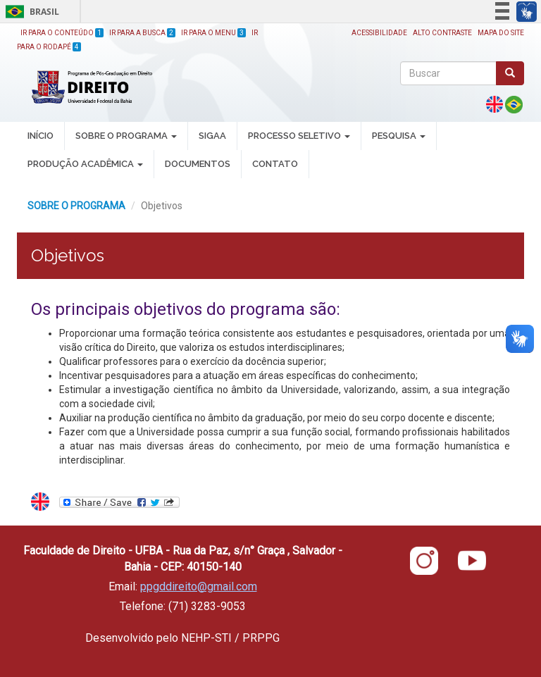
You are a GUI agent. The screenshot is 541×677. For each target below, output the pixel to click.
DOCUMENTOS (197, 164)
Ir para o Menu (213, 33)
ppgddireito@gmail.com (198, 586)
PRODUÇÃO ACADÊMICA (85, 164)
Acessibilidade (379, 33)
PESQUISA (398, 135)
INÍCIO (40, 135)
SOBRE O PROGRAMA (126, 135)
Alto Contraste (442, 33)
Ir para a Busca (142, 33)
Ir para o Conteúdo (62, 33)
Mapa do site (501, 33)
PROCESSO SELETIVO (299, 135)
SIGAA (212, 135)
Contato (275, 164)
